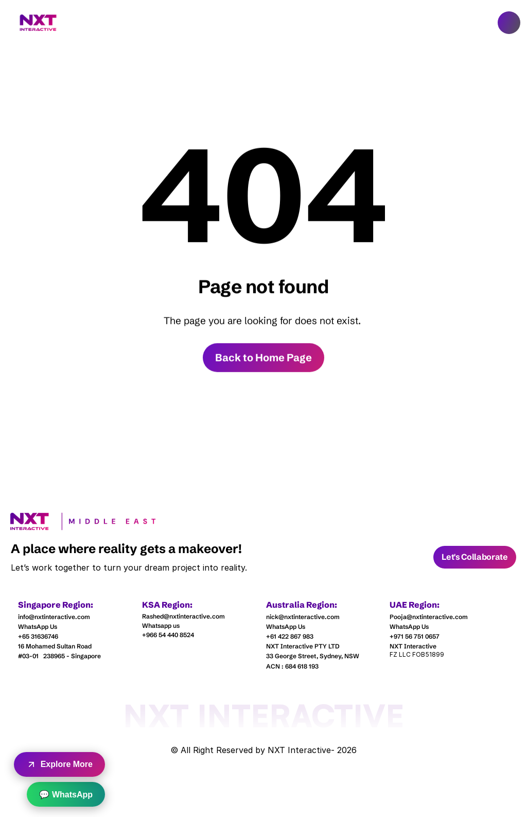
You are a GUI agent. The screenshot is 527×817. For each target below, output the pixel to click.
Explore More (59, 764)
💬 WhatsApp (66, 794)
